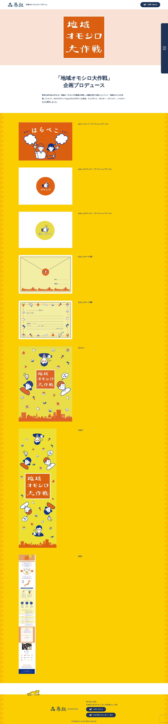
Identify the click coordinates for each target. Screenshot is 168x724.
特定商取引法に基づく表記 (103, 715)
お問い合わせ (152, 4)
